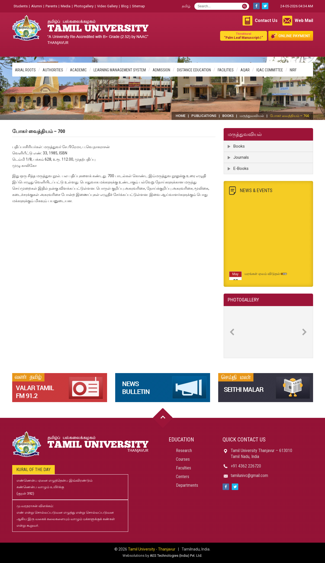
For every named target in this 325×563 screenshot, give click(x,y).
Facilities (226, 70)
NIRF (293, 70)
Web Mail (304, 20)
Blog (124, 6)
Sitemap (138, 6)
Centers (182, 476)
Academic (78, 70)
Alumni (36, 6)
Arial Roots (25, 70)
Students (21, 6)
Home (180, 116)
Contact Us (266, 20)
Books (228, 116)
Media (65, 6)
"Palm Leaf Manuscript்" (243, 36)
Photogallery (84, 6)
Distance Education (194, 70)
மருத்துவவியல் (252, 116)
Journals (241, 157)
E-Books (241, 168)
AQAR (245, 70)
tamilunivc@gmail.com (249, 475)
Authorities (53, 70)
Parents (51, 6)
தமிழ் (186, 6)
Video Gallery (107, 6)
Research (184, 450)
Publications (203, 116)
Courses (183, 459)
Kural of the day (33, 469)
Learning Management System (120, 70)
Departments (187, 485)
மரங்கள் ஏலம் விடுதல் (262, 276)
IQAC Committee (269, 70)
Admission (161, 70)
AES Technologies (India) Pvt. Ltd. (176, 556)
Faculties (183, 467)
